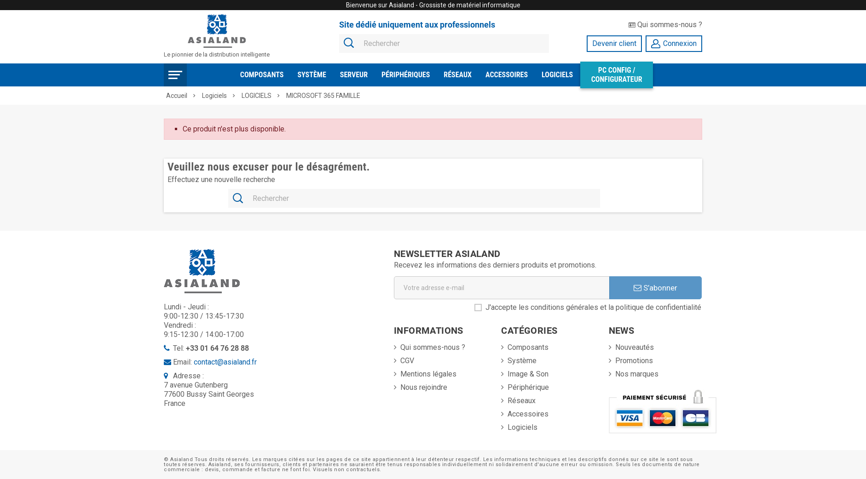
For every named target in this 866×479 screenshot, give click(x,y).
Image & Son (528, 374)
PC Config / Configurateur (616, 75)
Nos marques (636, 374)
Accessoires (506, 74)
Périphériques (405, 74)
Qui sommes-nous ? (665, 24)
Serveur (354, 74)
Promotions (634, 360)
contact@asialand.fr (225, 362)
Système (311, 74)
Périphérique (528, 387)
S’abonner (655, 287)
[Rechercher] (444, 44)
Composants (262, 74)
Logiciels (557, 74)
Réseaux (458, 74)
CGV (407, 360)
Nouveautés (634, 347)
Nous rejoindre (423, 387)
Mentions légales (428, 374)
